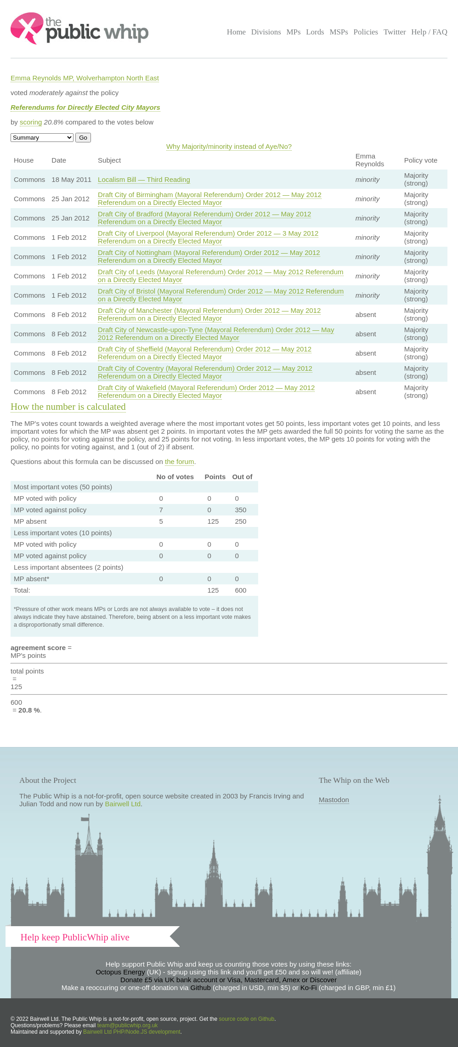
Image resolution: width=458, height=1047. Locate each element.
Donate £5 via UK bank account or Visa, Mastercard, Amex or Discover (228, 980)
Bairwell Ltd (123, 804)
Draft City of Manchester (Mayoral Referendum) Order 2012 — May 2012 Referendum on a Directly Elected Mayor (209, 314)
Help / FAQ (429, 32)
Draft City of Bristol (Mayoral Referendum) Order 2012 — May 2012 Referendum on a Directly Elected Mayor (221, 295)
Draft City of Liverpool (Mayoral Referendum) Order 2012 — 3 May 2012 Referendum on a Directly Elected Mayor (208, 237)
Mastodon (334, 800)
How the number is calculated (68, 406)
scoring (31, 122)
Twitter (395, 32)
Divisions (266, 32)
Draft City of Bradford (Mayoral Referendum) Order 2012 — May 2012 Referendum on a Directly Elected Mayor (204, 218)
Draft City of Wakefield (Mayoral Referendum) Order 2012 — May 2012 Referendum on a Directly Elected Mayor (206, 391)
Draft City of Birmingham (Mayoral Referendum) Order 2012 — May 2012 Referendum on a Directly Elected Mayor (210, 198)
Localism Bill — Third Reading (144, 179)
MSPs (338, 32)
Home (236, 32)
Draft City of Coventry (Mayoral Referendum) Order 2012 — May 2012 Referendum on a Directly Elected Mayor (205, 372)
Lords (315, 32)
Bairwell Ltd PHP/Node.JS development (131, 1032)
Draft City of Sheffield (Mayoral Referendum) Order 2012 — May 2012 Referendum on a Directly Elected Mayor (204, 353)
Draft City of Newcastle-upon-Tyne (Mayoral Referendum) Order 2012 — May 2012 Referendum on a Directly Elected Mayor (216, 333)
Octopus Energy (120, 972)
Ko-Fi (308, 987)
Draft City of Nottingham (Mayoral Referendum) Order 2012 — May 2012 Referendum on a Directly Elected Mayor (209, 256)
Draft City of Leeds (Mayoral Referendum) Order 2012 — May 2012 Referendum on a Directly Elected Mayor (220, 275)
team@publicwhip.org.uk (127, 1025)
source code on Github (247, 1019)
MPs (293, 32)
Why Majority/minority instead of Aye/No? (229, 146)
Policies (366, 32)
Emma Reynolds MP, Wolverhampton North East (85, 78)
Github (201, 987)
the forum (179, 461)
